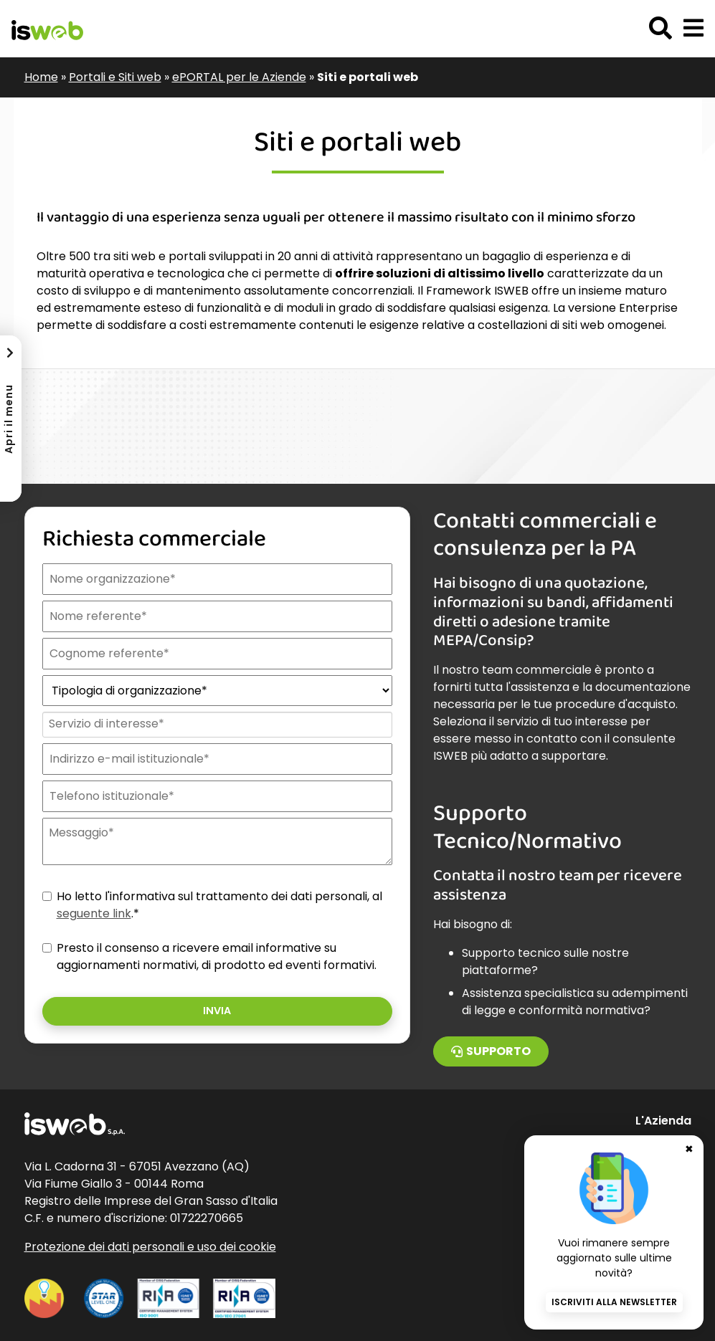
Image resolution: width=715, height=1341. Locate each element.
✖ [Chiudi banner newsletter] (689, 1149)
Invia (217, 1010)
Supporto (491, 1051)
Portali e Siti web (115, 77)
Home (41, 77)
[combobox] (216, 724)
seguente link (94, 913)
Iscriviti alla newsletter (614, 1302)
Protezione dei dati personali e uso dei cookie (150, 1247)
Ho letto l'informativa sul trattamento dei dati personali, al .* (219, 905)
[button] (693, 28)
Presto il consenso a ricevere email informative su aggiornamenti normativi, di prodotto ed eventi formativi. (217, 956)
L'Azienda (663, 1120)
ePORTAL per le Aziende (239, 77)
